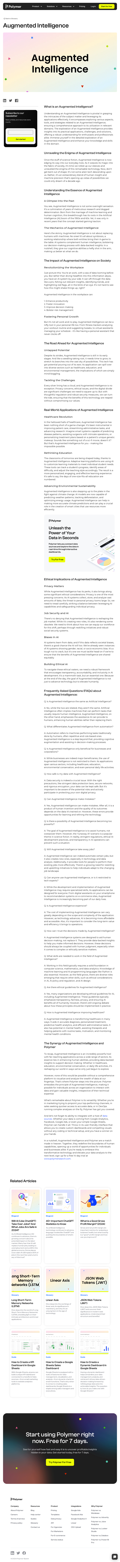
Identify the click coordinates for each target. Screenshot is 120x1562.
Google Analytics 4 (78, 1519)
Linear (73, 1523)
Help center (36, 1515)
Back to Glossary (11, 19)
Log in (93, 6)
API (52, 1523)
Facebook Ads (77, 1515)
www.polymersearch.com (57, 1158)
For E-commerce (58, 1536)
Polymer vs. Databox (99, 1536)
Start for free (106, 6)
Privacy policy (16, 1523)
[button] (37, 6)
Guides (33, 1519)
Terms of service (18, 1519)
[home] (13, 6)
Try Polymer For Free (60, 1462)
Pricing (82, 6)
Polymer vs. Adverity (100, 1517)
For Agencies (56, 1527)
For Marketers (57, 1531)
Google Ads (76, 1510)
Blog (32, 1510)
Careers (14, 1515)
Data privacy (56, 1519)
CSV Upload (76, 1527)
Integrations (76, 1506)
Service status (57, 1540)
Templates (55, 1515)
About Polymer (17, 1510)
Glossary (34, 1523)
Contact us (35, 1527)
